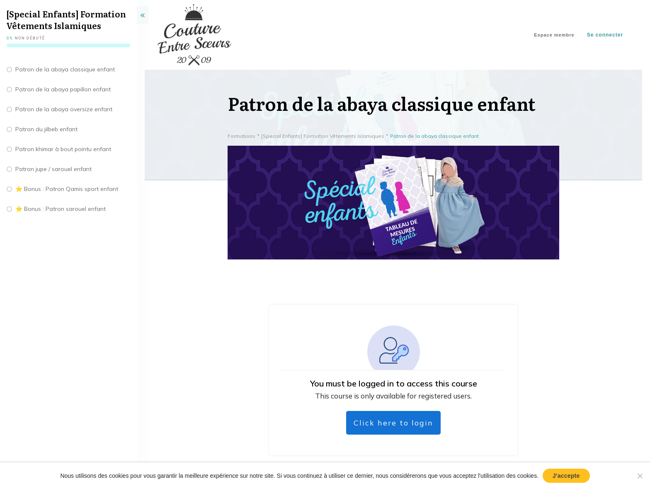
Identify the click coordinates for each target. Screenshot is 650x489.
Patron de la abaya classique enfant (65, 69)
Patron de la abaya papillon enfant (63, 89)
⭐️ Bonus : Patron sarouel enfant (60, 209)
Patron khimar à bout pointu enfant (63, 149)
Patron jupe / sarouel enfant (53, 169)
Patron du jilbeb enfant (46, 129)
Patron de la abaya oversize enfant (63, 109)
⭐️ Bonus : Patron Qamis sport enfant (66, 189)
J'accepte (566, 475)
